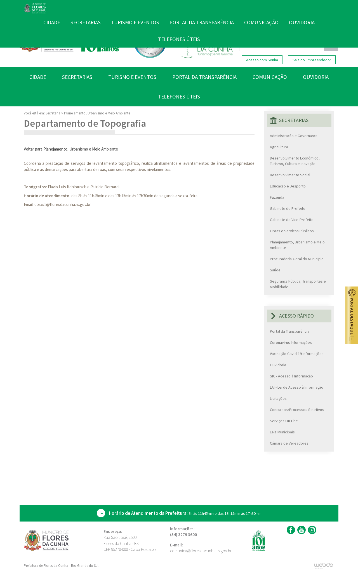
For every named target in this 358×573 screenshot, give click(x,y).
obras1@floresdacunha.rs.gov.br (62, 204)
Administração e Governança (293, 135)
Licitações (278, 398)
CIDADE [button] (37, 77)
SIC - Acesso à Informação (291, 376)
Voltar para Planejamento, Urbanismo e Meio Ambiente (71, 149)
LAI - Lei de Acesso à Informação (296, 387)
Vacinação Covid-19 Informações (297, 353)
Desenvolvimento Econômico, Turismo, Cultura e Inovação (295, 161)
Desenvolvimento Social (290, 174)
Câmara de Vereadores (289, 443)
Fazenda (277, 197)
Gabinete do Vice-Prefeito (292, 219)
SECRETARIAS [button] (77, 77)
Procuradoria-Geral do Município (297, 258)
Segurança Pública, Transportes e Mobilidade (298, 284)
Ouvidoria (278, 364)
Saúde (275, 270)
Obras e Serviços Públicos (292, 230)
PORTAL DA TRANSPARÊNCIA (204, 77)
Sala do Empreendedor (312, 59)
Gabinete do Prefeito (287, 208)
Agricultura (279, 146)
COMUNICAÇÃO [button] (270, 77)
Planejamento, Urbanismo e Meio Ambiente (97, 113)
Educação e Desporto (288, 186)
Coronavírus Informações (291, 342)
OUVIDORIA (316, 77)
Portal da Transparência (289, 331)
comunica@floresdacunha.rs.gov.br (201, 550)
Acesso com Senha (262, 59)
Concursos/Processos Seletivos (297, 409)
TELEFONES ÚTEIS (179, 96)
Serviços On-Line (284, 420)
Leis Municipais (282, 432)
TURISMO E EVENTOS (132, 77)
